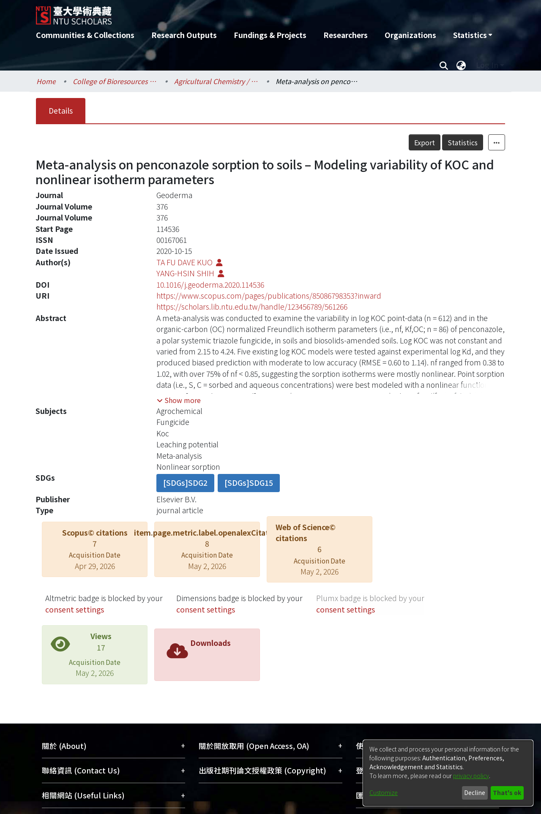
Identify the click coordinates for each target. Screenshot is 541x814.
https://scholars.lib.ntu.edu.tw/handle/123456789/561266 (251, 306)
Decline (474, 792)
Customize (383, 792)
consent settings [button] (74, 609)
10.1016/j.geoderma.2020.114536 (210, 284)
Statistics (463, 142)
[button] (178, 400)
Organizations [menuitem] (410, 35)
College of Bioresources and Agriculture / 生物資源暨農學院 (115, 81)
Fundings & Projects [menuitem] (270, 35)
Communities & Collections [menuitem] (85, 35)
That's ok (507, 792)
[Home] (225, 12)
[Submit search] (443, 65)
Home (46, 81)
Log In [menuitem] (487, 65)
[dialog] (448, 773)
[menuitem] (472, 35)
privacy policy (471, 775)
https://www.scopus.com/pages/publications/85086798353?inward (268, 295)
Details (61, 110)
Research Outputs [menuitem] (184, 35)
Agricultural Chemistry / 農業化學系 (216, 81)
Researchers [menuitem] (345, 35)
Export (424, 142)
